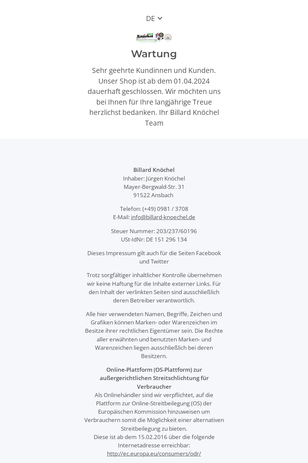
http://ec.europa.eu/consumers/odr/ (154, 453)
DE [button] (150, 18)
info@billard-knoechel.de (163, 217)
